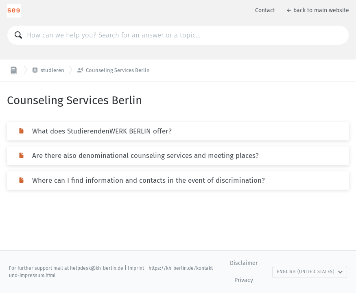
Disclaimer (244, 263)
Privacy (243, 280)
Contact (265, 10)
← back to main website (317, 10)
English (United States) (310, 271)
